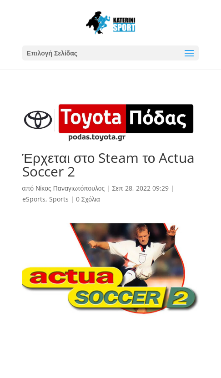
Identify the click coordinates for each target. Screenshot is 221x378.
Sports (59, 199)
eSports (33, 199)
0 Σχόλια (88, 199)
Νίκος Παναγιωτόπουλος (70, 188)
